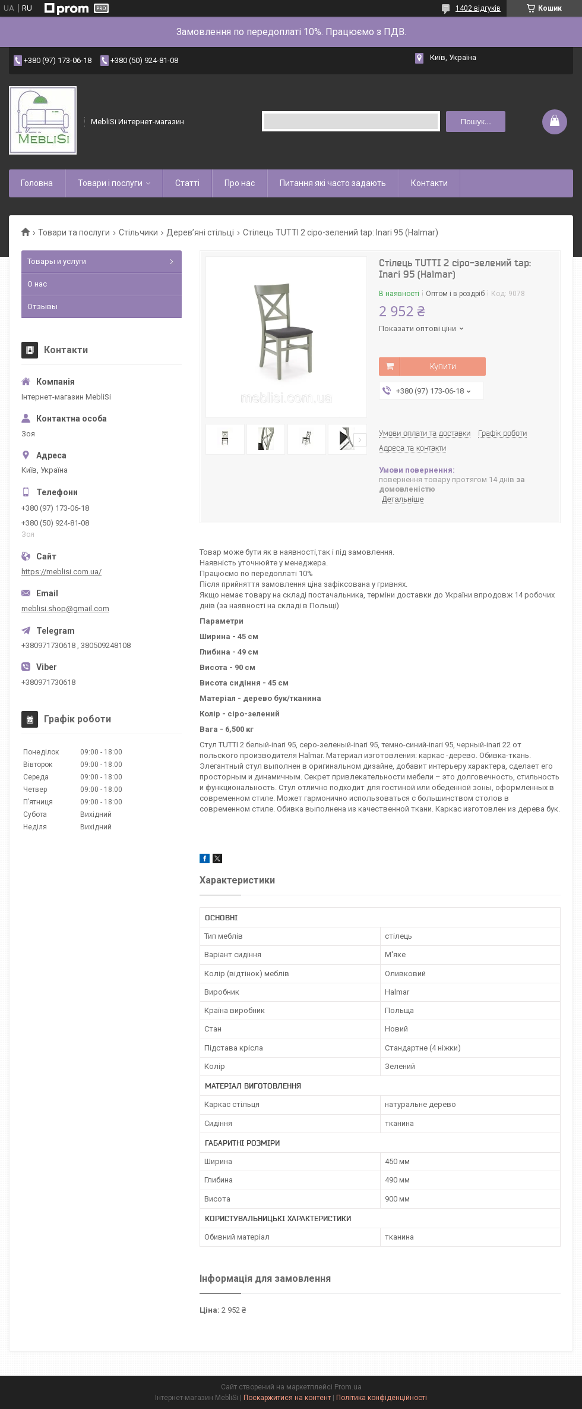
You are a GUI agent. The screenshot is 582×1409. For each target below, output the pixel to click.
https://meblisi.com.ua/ (61, 571)
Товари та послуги (74, 232)
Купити (443, 366)
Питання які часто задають (333, 183)
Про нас (239, 183)
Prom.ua (348, 1387)
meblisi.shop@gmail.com (65, 608)
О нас (37, 283)
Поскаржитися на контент (287, 1398)
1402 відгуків (478, 8)
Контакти (429, 183)
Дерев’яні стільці (200, 232)
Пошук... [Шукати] (476, 121)
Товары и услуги (56, 261)
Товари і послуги (110, 183)
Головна (37, 183)
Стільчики (138, 232)
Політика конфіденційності (381, 1398)
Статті (187, 183)
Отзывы (42, 306)
